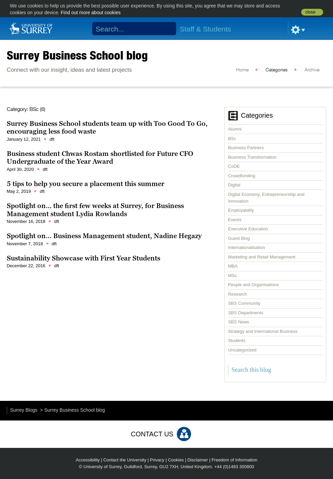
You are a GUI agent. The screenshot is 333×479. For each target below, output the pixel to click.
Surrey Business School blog (77, 55)
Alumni (235, 129)
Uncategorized (242, 349)
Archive (312, 70)
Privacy (157, 459)
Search (166, 29)
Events (235, 219)
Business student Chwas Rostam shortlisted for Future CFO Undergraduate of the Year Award (100, 157)
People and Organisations (253, 284)
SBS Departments (245, 312)
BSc (232, 138)
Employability (241, 210)
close (310, 12)
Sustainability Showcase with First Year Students (83, 258)
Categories (277, 70)
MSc (232, 275)
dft (51, 139)
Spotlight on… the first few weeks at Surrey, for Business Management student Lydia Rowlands (95, 210)
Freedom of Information (234, 459)
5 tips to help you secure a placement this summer (85, 183)
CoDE (234, 166)
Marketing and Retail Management (261, 256)
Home (242, 70)
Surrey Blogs (23, 410)
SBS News (238, 321)
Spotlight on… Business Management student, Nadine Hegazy (104, 236)
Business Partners (246, 147)
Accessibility (88, 459)
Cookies (176, 459)
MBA (232, 266)
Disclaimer (197, 459)
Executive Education (248, 228)
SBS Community (244, 303)
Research (237, 294)
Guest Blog (239, 238)
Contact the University (124, 459)
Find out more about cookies (91, 12)
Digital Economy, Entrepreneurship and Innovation (266, 198)
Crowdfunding (241, 175)
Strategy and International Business (262, 331)
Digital (234, 184)
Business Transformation (252, 157)
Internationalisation (246, 247)
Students (236, 340)
